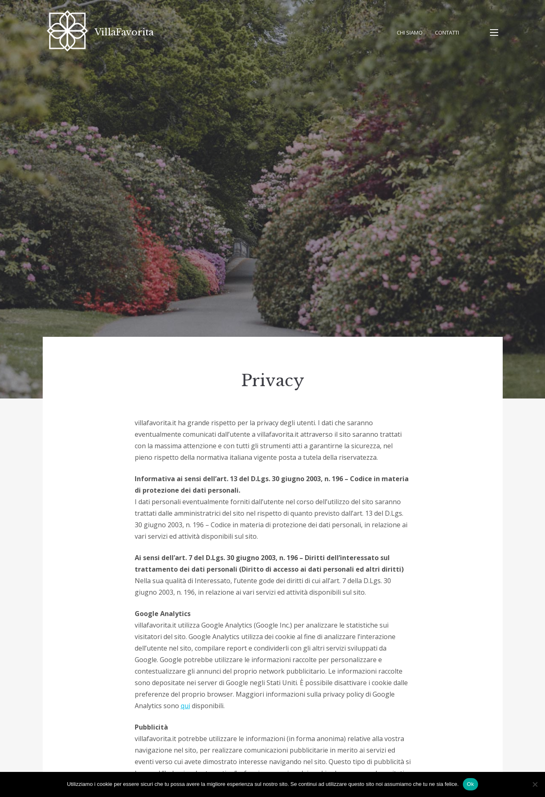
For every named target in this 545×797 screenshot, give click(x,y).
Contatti (447, 32)
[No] (535, 784)
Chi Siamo (410, 32)
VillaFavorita (124, 32)
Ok (470, 784)
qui (185, 705)
